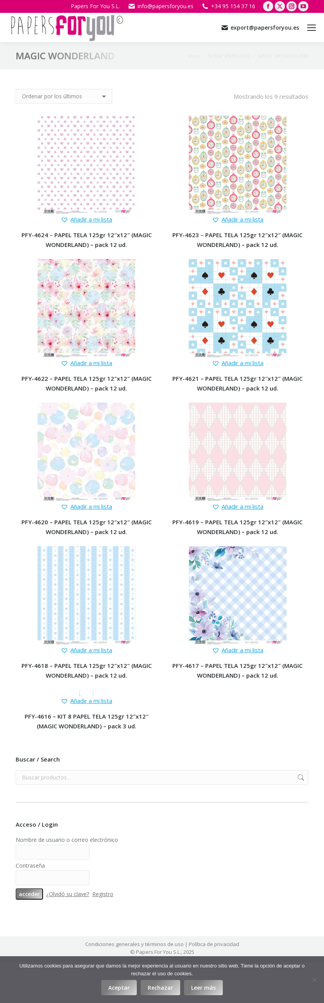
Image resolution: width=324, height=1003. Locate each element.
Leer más (203, 987)
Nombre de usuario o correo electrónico (67, 839)
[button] (86, 219)
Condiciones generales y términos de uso (134, 944)
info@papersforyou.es (160, 6)
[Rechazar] (314, 979)
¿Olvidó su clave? (67, 894)
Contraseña (30, 865)
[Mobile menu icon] (311, 27)
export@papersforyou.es (260, 27)
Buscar (300, 777)
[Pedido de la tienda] (64, 96)
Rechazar (160, 987)
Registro (102, 894)
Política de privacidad (214, 944)
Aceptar (119, 987)
